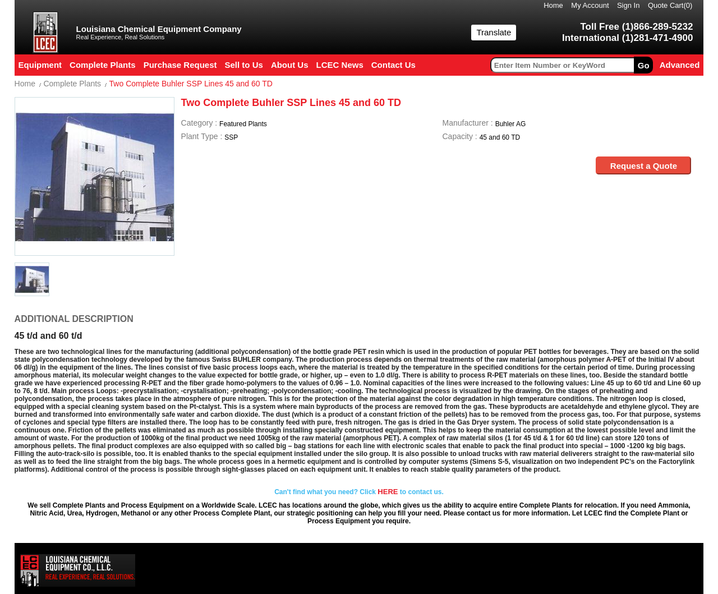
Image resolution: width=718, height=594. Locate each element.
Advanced (680, 65)
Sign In (628, 5)
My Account (590, 5)
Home (553, 5)
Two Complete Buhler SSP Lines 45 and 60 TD (191, 83)
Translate (493, 32)
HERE (388, 491)
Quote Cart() (670, 5)
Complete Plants (72, 83)
